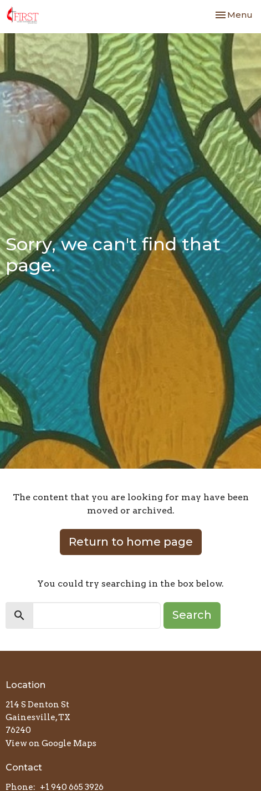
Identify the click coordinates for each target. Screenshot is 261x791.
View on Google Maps (51, 743)
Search (192, 615)
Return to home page (131, 541)
